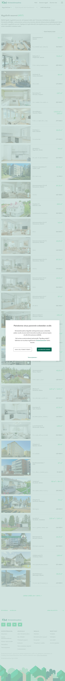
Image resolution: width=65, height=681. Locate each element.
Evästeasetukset (41, 340)
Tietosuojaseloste (32, 357)
